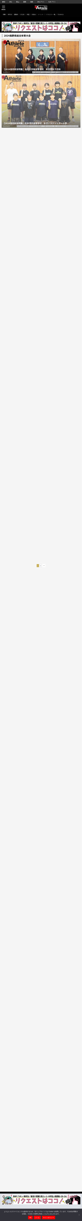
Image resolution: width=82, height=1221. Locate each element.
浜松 (10, 2)
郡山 (17, 2)
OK (30, 1217)
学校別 (10, 14)
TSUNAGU (60, 14)
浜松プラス (40, 2)
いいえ (37, 1217)
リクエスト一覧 (50, 14)
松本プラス (51, 2)
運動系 (16, 14)
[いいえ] (79, 1215)
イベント (40, 14)
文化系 (22, 14)
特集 (4, 14)
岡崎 (31, 2)
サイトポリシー (48, 1217)
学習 (28, 14)
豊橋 (24, 2)
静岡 (3, 2)
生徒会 (34, 14)
